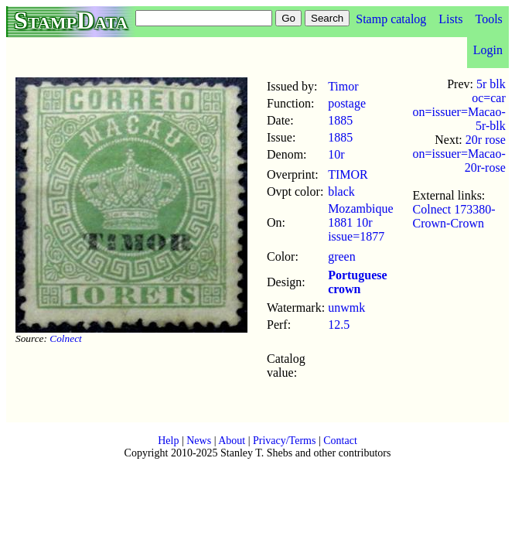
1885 (340, 120)
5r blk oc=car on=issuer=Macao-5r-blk (459, 104)
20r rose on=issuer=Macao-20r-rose (459, 153)
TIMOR (348, 174)
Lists (450, 19)
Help (168, 440)
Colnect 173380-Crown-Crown (454, 216)
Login (488, 49)
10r (336, 154)
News (198, 440)
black (341, 191)
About (231, 440)
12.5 (339, 324)
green (342, 256)
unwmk (346, 307)
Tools (488, 19)
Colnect (65, 338)
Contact (340, 440)
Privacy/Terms (284, 440)
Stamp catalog (391, 19)
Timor (343, 86)
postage (347, 103)
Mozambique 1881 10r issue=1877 (360, 222)
